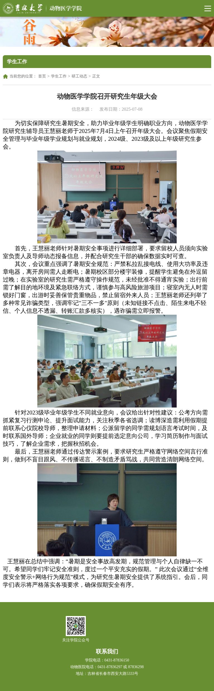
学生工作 (59, 76)
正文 (96, 76)
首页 (42, 76)
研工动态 (79, 76)
